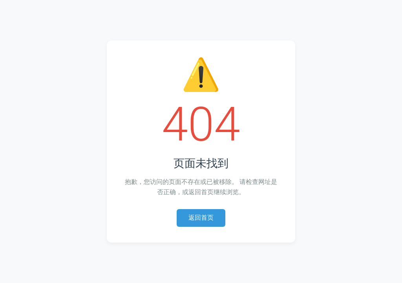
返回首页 (201, 217)
